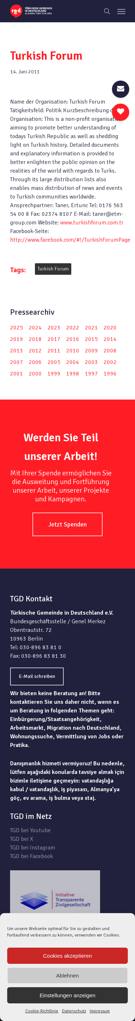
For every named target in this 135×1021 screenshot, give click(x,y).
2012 (35, 350)
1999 (54, 373)
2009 (91, 350)
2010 (72, 350)
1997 (91, 373)
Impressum (100, 1011)
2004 (72, 362)
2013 (16, 350)
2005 (54, 362)
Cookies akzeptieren (67, 956)
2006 (35, 362)
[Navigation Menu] (121, 11)
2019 (16, 339)
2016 (72, 339)
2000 (35, 373)
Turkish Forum (53, 269)
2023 (54, 327)
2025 (16, 327)
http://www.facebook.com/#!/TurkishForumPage (70, 239)
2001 (16, 373)
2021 (91, 327)
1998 (72, 373)
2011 (54, 350)
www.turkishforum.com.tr (91, 222)
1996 (110, 373)
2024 (35, 327)
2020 (110, 327)
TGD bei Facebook (31, 856)
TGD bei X (21, 839)
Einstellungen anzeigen (67, 995)
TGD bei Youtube (30, 830)
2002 (110, 362)
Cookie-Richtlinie (41, 1011)
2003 (91, 362)
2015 (91, 339)
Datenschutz (74, 1011)
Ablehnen (67, 975)
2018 (35, 339)
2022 (72, 327)
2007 (16, 362)
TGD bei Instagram (32, 847)
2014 (110, 339)
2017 (54, 339)
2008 (110, 350)
